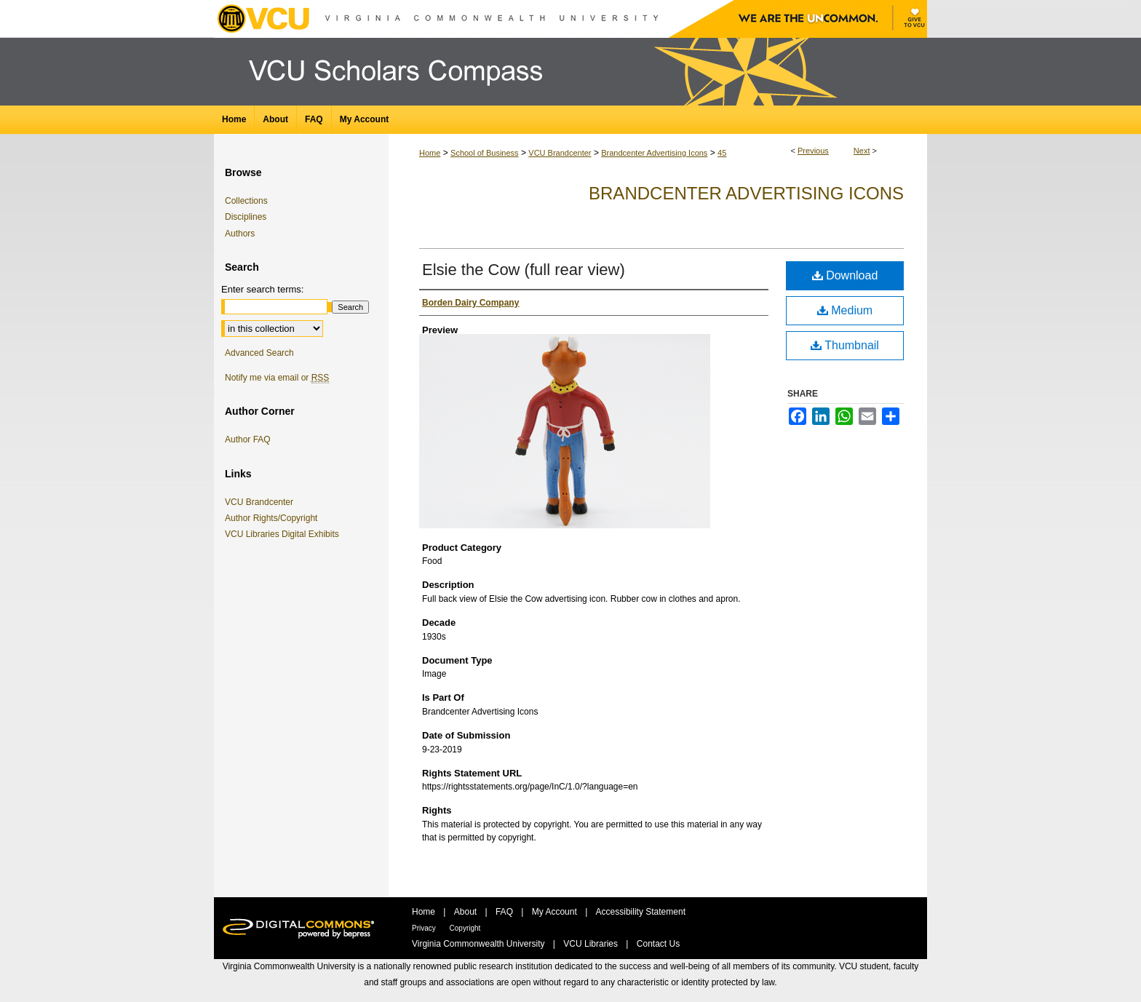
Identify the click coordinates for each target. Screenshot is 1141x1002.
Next (862, 150)
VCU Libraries (591, 944)
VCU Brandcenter (559, 152)
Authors (240, 233)
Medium (844, 310)
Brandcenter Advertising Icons (654, 152)
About (467, 912)
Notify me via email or (277, 378)
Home (429, 152)
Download (845, 275)
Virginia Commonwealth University (479, 944)
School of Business (484, 152)
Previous (813, 150)
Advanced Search (259, 353)
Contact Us (658, 944)
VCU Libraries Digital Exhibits (284, 534)
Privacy (425, 928)
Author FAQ (248, 439)
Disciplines (245, 217)
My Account (555, 912)
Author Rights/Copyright (273, 518)
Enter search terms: (262, 289)
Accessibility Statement (640, 912)
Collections (246, 201)
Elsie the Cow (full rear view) (523, 270)
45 (721, 152)
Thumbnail (845, 345)
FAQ (505, 912)
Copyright (465, 928)
